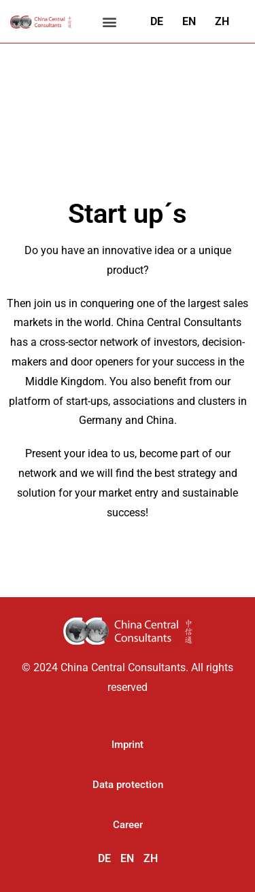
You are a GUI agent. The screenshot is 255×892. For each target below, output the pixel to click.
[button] (110, 21)
